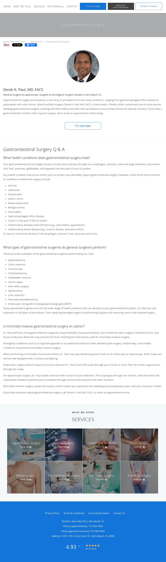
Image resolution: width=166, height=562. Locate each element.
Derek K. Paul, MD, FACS (14, 41)
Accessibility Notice (99, 513)
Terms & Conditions (74, 513)
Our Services (36, 41)
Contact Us (119, 513)
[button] (121, 6)
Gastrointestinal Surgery (58, 41)
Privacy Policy (52, 513)
